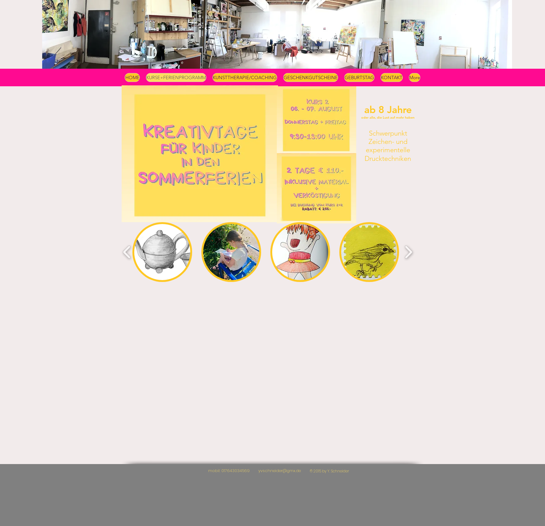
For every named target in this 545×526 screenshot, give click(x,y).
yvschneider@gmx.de (279, 471)
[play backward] (127, 252)
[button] (162, 252)
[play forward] (408, 252)
